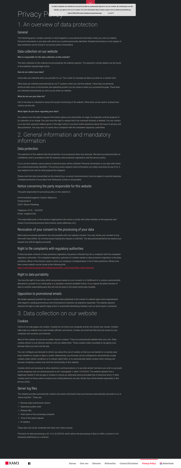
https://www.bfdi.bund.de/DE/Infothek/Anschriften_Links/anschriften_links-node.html (56, 268)
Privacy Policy (149, 463)
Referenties (110, 463)
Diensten (96, 463)
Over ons (84, 463)
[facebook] (29, 463)
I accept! (110, 13)
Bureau (72, 463)
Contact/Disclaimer (129, 463)
